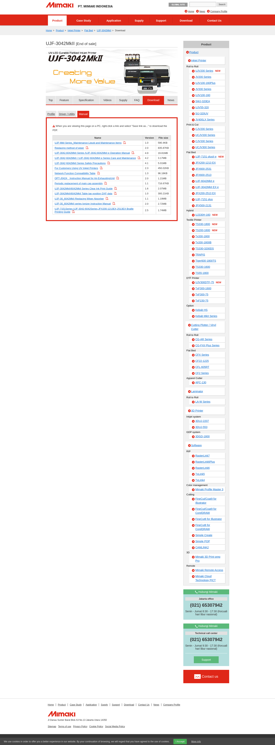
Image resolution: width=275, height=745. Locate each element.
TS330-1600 (202, 266)
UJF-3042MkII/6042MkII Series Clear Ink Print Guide (83, 188)
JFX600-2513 (203, 174)
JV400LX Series (204, 119)
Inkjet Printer (74, 30)
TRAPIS (200, 254)
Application (113, 20)
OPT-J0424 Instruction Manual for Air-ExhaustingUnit (85, 178)
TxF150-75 (201, 300)
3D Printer (197, 410)
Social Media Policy (115, 726)
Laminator (197, 391)
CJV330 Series (204, 141)
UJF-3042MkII (104, 30)
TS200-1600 (206, 230)
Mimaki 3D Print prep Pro (207, 558)
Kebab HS (201, 309)
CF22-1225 (202, 360)
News (202, 11)
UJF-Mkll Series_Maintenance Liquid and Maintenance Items (88, 142)
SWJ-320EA (202, 101)
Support (161, 20)
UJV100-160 (202, 95)
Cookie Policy (96, 726)
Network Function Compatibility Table (75, 173)
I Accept (180, 741)
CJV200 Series (204, 128)
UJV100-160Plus (205, 82)
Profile (51, 114)
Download (186, 20)
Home (191, 11)
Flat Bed (88, 30)
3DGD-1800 (202, 436)
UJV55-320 (202, 107)
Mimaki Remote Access (209, 570)
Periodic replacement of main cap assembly (79, 183)
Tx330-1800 (202, 236)
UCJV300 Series (205, 147)
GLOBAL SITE (178, 4)
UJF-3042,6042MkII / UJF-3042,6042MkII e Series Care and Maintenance (95, 158)
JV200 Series (203, 76)
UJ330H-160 (206, 215)
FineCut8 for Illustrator (208, 519)
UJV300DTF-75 (208, 282)
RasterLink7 (202, 455)
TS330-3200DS (204, 248)
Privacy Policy (80, 726)
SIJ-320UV (201, 113)
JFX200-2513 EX (205, 193)
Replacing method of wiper (69, 147)
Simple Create (203, 535)
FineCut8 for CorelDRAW (202, 527)
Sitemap (52, 726)
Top (51, 100)
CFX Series (202, 354)
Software (196, 445)
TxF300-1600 (203, 288)
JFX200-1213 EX (205, 162)
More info (196, 741)
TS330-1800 (206, 224)
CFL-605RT (202, 366)
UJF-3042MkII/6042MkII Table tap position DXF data (83, 193)
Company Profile (218, 11)
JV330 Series (203, 89)
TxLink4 (200, 480)
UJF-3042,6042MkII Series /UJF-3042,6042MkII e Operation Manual (92, 152)
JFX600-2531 (203, 168)
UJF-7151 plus (204, 199)
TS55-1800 (202, 272)
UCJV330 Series (205, 135)
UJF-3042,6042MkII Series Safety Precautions (80, 163)
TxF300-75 (201, 294)
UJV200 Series (207, 71)
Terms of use (64, 726)
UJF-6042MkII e (204, 181)
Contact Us (214, 20)
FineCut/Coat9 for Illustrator (206, 500)
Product (57, 20)
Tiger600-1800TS (205, 260)
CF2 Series (202, 373)
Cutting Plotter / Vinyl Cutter (203, 327)
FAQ (137, 100)
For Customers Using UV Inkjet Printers (76, 168)
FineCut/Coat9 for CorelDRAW (206, 510)
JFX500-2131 (203, 205)
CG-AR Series (203, 339)
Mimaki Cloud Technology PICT (205, 578)
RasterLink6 (202, 467)
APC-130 (200, 382)
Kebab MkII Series (206, 316)
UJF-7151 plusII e (209, 156)
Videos (107, 100)
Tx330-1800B (203, 242)
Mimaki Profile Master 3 (209, 489)
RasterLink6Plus (205, 461)
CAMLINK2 (202, 547)
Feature (64, 100)
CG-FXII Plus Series (207, 345)
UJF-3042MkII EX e (207, 187)
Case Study (83, 20)
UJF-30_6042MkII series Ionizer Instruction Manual (83, 203)
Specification (86, 100)
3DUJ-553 (201, 427)
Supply (139, 20)
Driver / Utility (67, 114)
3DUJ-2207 (202, 420)
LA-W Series (202, 401)
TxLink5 (200, 473)
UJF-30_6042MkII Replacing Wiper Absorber (79, 198)
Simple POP (202, 541)
